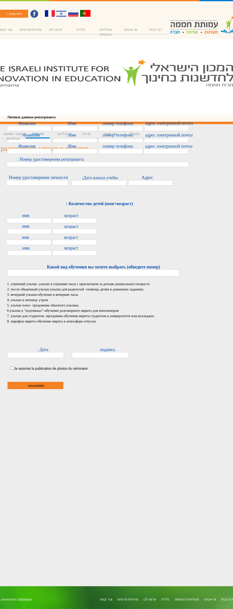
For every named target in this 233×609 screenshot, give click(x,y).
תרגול (86, 134)
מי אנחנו (130, 30)
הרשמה (38, 134)
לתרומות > (14, 14)
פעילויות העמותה (105, 32)
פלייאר (62, 134)
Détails (135, 134)
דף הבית (155, 30)
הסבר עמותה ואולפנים (13, 136)
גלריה (80, 30)
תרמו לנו (55, 30)
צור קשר (110, 134)
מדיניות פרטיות (31, 30)
